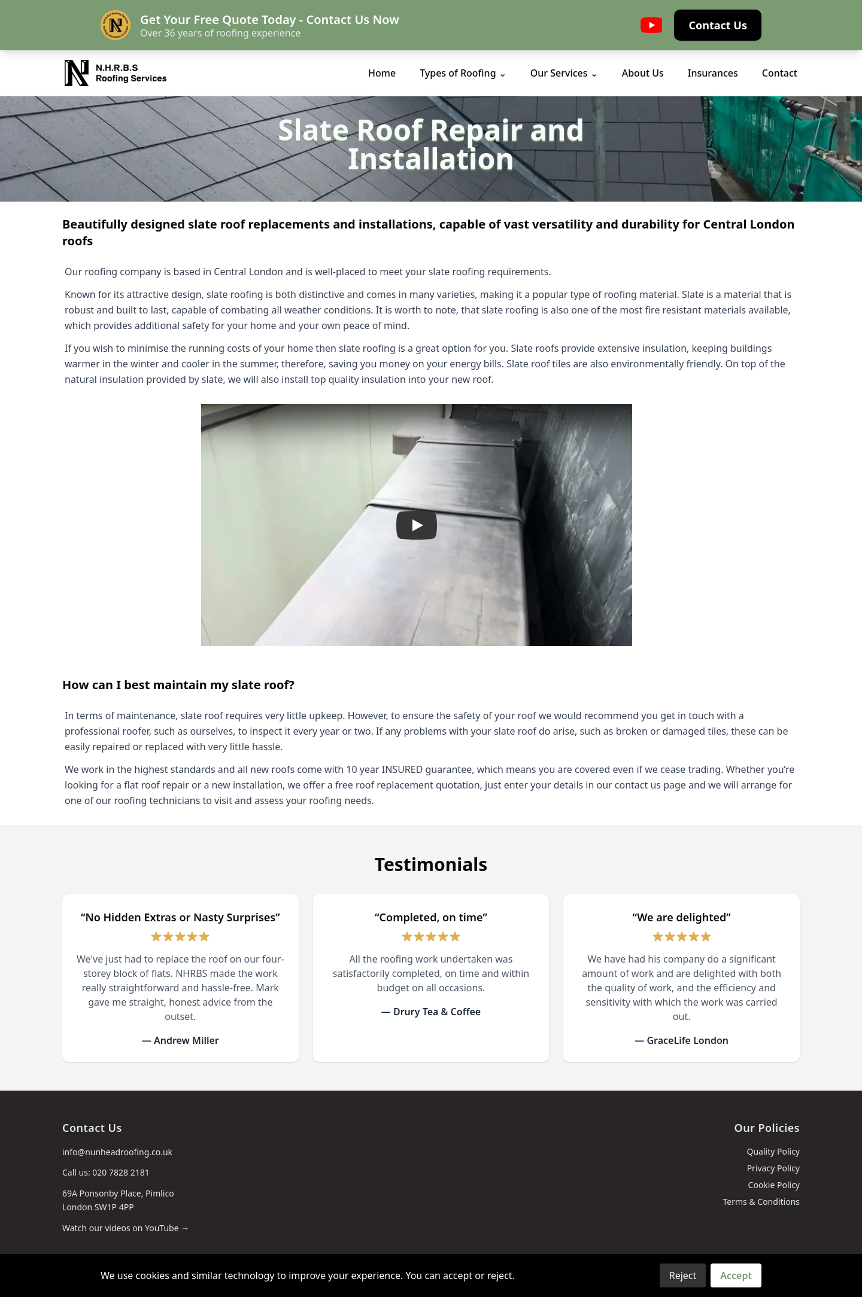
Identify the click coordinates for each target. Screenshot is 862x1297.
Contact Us (717, 25)
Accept (736, 1275)
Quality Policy (773, 1151)
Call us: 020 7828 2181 (106, 1172)
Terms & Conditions (761, 1201)
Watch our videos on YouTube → (125, 1228)
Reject (683, 1275)
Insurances (713, 73)
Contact (779, 73)
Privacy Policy (773, 1168)
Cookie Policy (774, 1185)
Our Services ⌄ (564, 73)
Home (382, 73)
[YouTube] (652, 25)
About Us (643, 73)
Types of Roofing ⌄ (463, 73)
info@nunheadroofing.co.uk (117, 1152)
